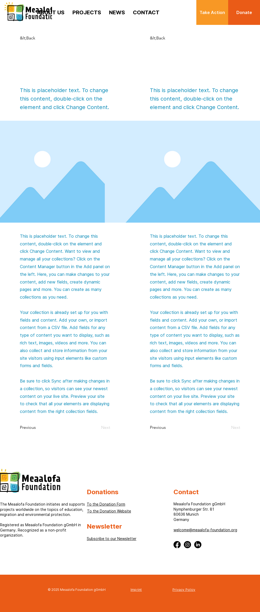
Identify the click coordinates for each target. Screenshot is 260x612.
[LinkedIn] (197, 544)
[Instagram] (187, 544)
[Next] (103, 427)
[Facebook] (177, 544)
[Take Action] (212, 12)
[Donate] (244, 12)
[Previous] (28, 427)
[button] (28, 38)
